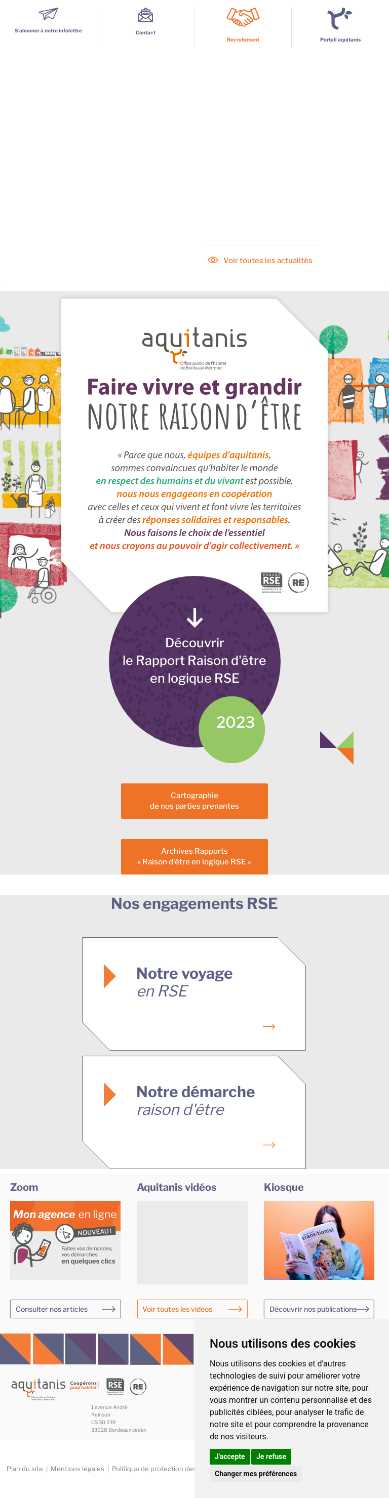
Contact (145, 29)
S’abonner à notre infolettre (48, 27)
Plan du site (25, 1469)
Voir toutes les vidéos (177, 1309)
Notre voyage (184, 982)
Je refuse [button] (271, 1456)
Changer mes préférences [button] (256, 1474)
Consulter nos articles (52, 1309)
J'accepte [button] (230, 1456)
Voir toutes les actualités (268, 260)
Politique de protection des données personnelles (190, 1469)
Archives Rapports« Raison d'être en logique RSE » (194, 856)
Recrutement (243, 39)
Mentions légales (77, 1469)
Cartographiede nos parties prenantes (194, 800)
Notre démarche (195, 1100)
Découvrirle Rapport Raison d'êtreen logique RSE (194, 660)
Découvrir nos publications (313, 1309)
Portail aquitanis (340, 39)
